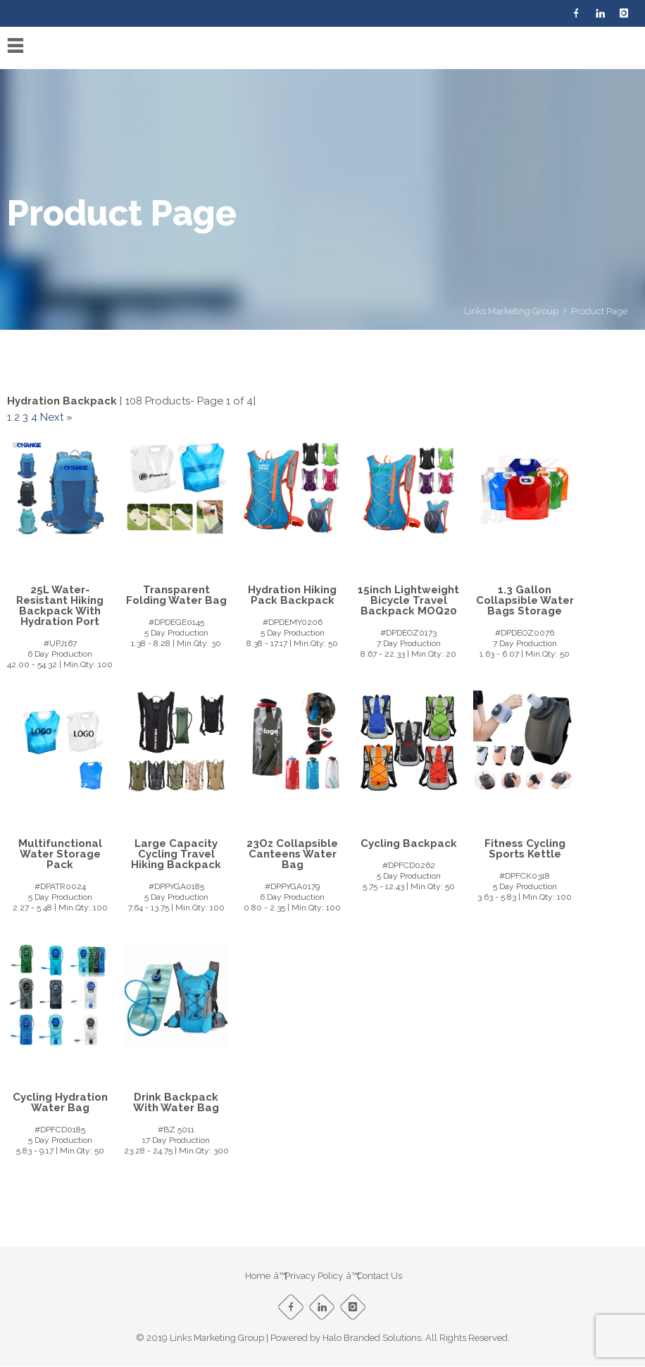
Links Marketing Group (511, 311)
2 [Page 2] (17, 417)
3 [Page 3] (25, 417)
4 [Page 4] (34, 417)
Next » (56, 417)
